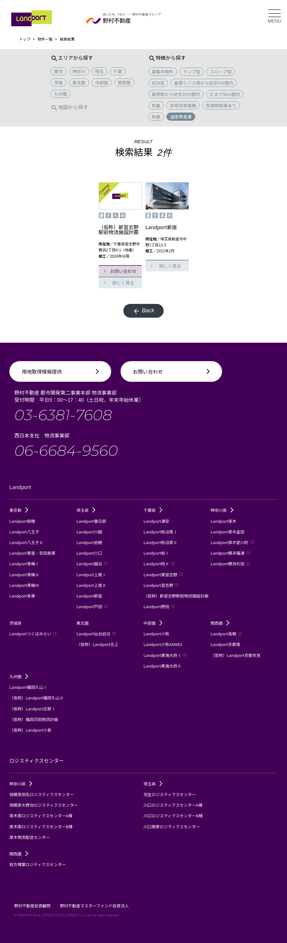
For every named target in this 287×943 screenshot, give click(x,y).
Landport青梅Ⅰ (24, 564)
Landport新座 (89, 596)
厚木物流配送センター (29, 837)
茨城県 (15, 623)
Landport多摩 (22, 596)
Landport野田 (159, 606)
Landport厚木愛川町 (232, 542)
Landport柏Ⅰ (156, 553)
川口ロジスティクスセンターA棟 (173, 805)
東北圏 (83, 623)
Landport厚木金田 (227, 532)
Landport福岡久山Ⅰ (28, 687)
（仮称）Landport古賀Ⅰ (32, 709)
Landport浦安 (156, 521)
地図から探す (69, 107)
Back (143, 311)
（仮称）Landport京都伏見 (235, 655)
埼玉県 (86, 510)
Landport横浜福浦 (230, 553)
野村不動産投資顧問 (32, 906)
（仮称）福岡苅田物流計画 (33, 719)
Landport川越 (89, 532)
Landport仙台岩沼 (96, 634)
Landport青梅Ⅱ (24, 574)
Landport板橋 (22, 521)
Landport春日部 (91, 521)
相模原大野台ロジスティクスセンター (43, 805)
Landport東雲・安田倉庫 (32, 553)
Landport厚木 (223, 521)
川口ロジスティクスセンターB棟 (173, 816)
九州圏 (18, 676)
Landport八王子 (24, 532)
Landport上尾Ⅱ (91, 585)
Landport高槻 (226, 634)
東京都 (18, 510)
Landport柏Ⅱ (159, 564)
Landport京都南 (225, 644)
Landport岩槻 (89, 542)
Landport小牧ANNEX (163, 644)
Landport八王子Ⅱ (26, 542)
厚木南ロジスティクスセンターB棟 (40, 827)
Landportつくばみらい (33, 634)
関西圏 (219, 623)
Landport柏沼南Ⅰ (160, 532)
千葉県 (153, 510)
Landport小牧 (156, 634)
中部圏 (153, 623)
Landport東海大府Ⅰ (165, 655)
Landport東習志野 (163, 574)
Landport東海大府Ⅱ (162, 666)
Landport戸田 (92, 606)
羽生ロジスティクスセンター (170, 794)
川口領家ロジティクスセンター (172, 827)
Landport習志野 (161, 585)
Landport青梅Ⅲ (24, 585)
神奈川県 (221, 510)
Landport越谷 (92, 564)
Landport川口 (89, 553)
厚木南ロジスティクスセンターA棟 (40, 816)
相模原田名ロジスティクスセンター (41, 794)
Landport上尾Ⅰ (91, 574)
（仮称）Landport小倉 (30, 730)
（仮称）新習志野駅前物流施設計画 (176, 596)
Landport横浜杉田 (230, 564)
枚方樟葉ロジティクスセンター (37, 864)
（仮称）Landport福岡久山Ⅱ (36, 698)
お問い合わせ (123, 271)
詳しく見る (123, 283)
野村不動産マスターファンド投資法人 (94, 906)
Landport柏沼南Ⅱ (160, 542)
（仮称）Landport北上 (97, 644)
